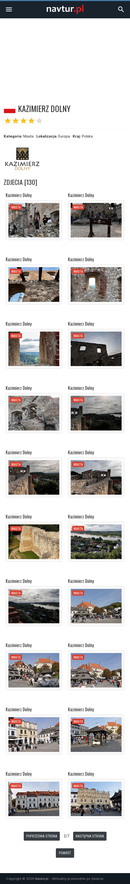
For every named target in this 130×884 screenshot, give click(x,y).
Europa (64, 136)
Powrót (65, 853)
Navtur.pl (41, 879)
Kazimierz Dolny (19, 195)
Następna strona (90, 836)
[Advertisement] (65, 55)
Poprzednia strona (41, 836)
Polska (87, 136)
